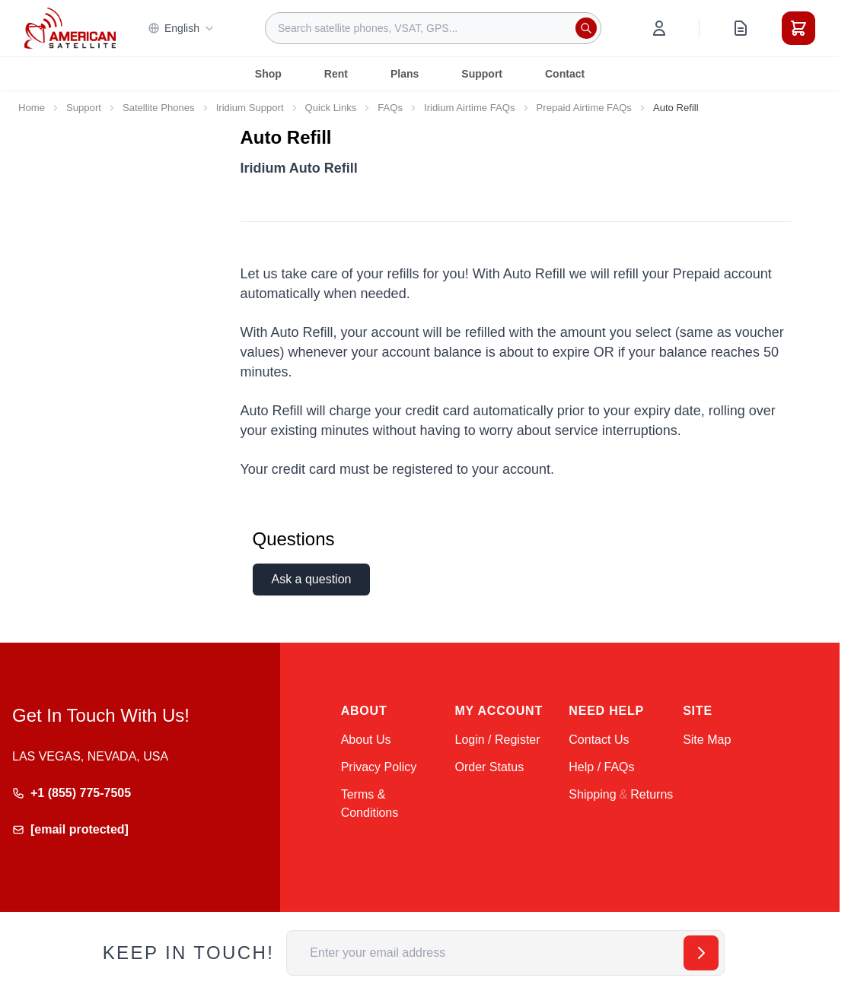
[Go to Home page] (70, 28)
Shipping (592, 794)
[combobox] (433, 28)
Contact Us (599, 739)
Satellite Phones (159, 107)
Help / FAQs (601, 767)
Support (481, 74)
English (181, 28)
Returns (651, 794)
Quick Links (331, 107)
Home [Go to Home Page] (31, 107)
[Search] (586, 28)
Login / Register (497, 739)
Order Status (489, 767)
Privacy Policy (379, 767)
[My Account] (659, 28)
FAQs (390, 107)
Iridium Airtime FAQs (469, 107)
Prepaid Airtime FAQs (584, 107)
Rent (336, 74)
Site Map (707, 739)
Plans (404, 74)
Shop (268, 74)
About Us (366, 739)
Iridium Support (250, 107)
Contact (565, 74)
